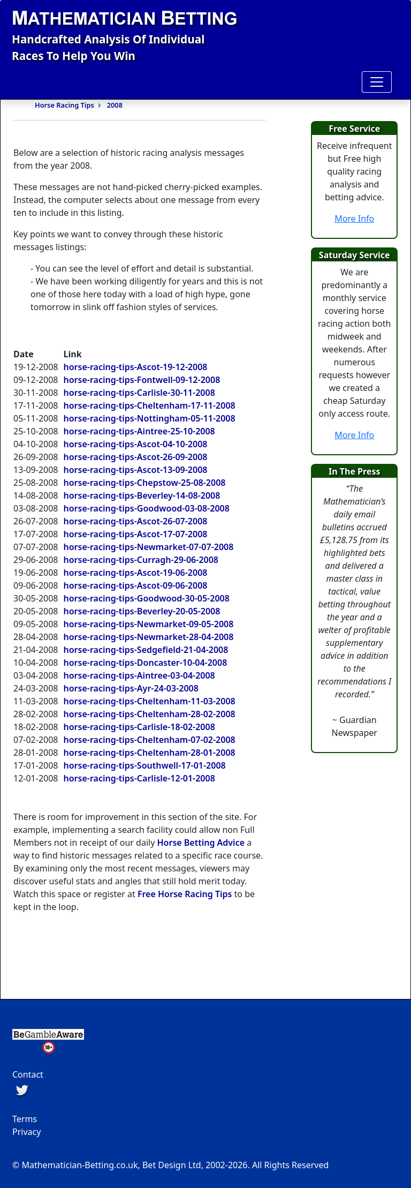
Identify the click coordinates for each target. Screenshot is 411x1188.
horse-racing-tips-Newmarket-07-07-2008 (149, 547)
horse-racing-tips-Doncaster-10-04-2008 (145, 662)
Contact (27, 1074)
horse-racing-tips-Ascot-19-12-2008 (136, 367)
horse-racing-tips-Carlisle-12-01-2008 (139, 778)
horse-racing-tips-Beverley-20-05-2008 (142, 611)
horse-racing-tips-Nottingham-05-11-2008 (149, 418)
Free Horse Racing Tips (185, 894)
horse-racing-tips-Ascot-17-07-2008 (136, 534)
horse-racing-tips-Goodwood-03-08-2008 (147, 508)
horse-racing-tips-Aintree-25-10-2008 (139, 431)
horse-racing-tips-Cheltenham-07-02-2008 (149, 740)
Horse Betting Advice (201, 842)
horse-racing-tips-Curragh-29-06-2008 (141, 560)
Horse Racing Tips (64, 105)
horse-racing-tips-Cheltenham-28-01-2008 (149, 752)
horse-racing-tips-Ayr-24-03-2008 (131, 688)
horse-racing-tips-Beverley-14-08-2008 (142, 495)
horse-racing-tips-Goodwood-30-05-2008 (147, 598)
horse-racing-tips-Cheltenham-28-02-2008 (149, 714)
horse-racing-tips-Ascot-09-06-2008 (136, 585)
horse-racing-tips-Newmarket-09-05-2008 (149, 624)
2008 (115, 105)
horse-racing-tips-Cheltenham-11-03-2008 (149, 701)
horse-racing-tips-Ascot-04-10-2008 (136, 444)
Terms (24, 1119)
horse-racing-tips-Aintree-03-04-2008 (139, 675)
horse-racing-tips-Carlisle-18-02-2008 (139, 727)
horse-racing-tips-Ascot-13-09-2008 (136, 470)
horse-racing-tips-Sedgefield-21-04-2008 (146, 650)
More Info (354, 218)
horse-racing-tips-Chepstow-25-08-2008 (145, 482)
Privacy (26, 1132)
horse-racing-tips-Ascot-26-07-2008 (136, 521)
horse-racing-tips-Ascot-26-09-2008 (136, 457)
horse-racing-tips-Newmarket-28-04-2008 (149, 637)
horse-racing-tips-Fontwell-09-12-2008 (142, 380)
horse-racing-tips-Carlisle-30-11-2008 (139, 392)
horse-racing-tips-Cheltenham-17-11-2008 (149, 405)
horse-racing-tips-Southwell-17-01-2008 (145, 765)
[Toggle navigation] (377, 82)
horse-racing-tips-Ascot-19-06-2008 (136, 572)
